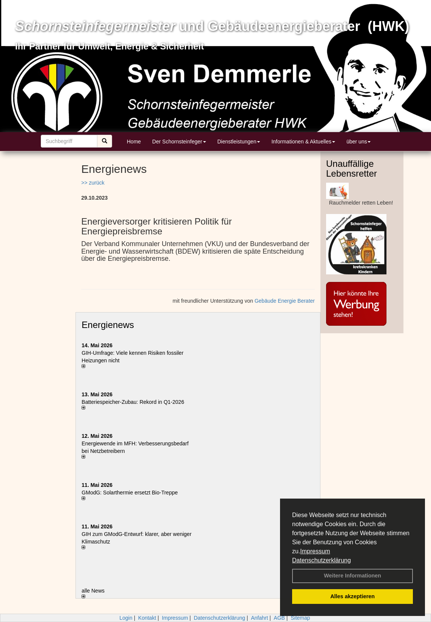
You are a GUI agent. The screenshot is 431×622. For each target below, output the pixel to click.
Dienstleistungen (238, 142)
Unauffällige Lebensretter (351, 169)
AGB (279, 618)
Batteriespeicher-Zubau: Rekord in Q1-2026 (133, 402)
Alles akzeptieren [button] (352, 596)
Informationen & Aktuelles (303, 142)
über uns (358, 142)
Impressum (315, 551)
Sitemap (300, 618)
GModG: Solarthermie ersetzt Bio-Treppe (130, 493)
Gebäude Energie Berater (284, 301)
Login (125, 618)
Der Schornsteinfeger (179, 142)
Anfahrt (259, 618)
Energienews (108, 325)
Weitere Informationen (352, 576)
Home (134, 142)
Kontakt (147, 618)
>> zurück (92, 183)
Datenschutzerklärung (321, 560)
